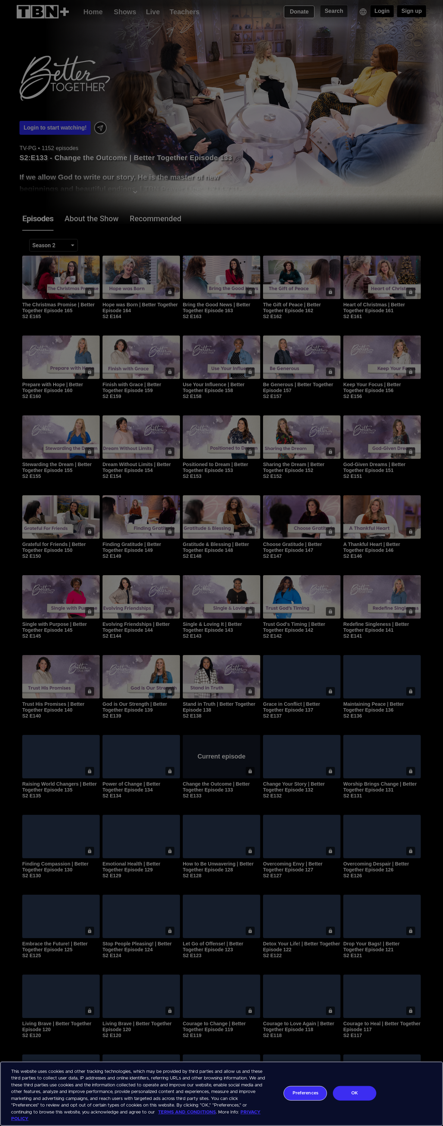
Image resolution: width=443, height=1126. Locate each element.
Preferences (305, 1093)
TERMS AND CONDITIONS (187, 1112)
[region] (221, 1093)
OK (354, 1093)
